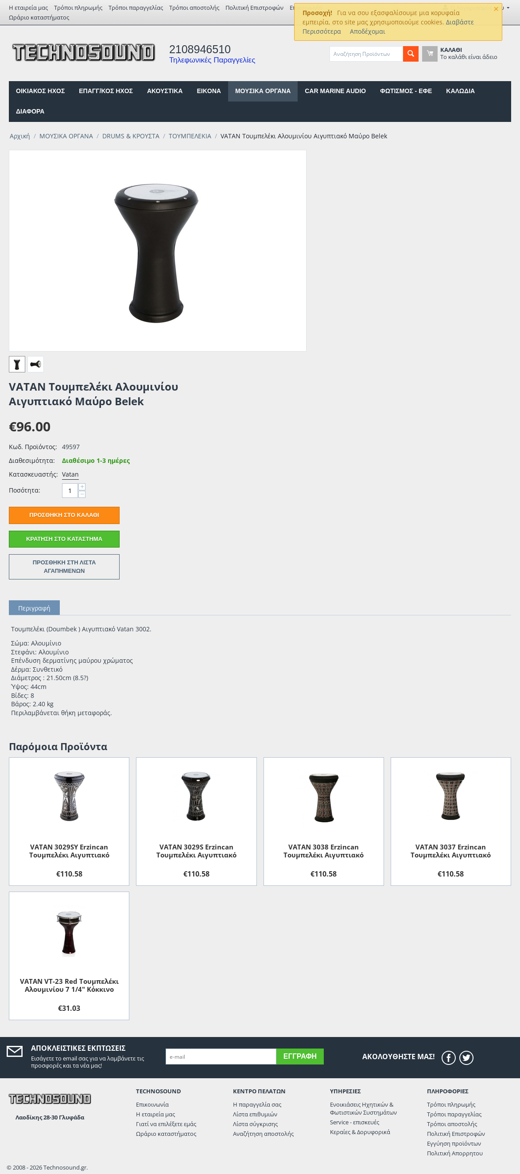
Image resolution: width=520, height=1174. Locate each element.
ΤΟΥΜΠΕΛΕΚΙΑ (190, 136)
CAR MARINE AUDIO (335, 90)
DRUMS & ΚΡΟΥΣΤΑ (130, 136)
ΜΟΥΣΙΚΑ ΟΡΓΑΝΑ (263, 90)
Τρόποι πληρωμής (78, 8)
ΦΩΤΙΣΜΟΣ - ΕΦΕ (406, 90)
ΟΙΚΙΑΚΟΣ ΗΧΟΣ (40, 90)
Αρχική (20, 136)
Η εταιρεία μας (28, 8)
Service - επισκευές (354, 1122)
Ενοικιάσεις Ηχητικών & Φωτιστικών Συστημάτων (363, 1108)
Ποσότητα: (24, 490)
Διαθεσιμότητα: (32, 460)
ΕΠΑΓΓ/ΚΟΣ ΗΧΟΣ (106, 90)
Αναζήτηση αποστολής (263, 1134)
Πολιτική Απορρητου (455, 1153)
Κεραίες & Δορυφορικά (360, 1132)
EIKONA (209, 90)
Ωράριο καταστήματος (39, 17)
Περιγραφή (34, 608)
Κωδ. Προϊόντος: (33, 446)
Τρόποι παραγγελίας (136, 8)
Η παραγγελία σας (257, 1104)
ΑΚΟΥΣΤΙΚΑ (164, 90)
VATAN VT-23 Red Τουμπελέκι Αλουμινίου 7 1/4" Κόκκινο (69, 985)
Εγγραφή (300, 1056)
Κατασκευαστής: (33, 474)
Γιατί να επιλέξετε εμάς (166, 1124)
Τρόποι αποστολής (194, 8)
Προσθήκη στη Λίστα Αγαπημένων (64, 566)
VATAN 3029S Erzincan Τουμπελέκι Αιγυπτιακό (196, 851)
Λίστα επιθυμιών (255, 1114)
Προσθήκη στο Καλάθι (64, 515)
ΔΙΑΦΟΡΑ (30, 111)
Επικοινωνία (152, 1104)
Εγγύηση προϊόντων (454, 1143)
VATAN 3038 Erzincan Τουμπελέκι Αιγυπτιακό (323, 851)
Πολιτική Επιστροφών (254, 8)
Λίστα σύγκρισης (255, 1124)
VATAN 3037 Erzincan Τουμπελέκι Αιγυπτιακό (451, 851)
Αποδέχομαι (367, 31)
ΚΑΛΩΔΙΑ (460, 90)
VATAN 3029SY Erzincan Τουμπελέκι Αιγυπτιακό (69, 851)
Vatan (70, 474)
